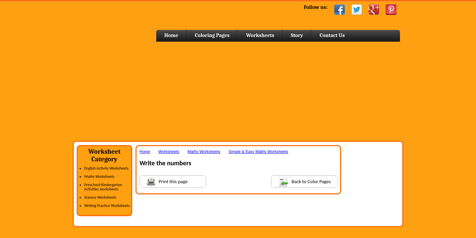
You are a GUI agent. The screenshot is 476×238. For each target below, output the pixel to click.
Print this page (164, 181)
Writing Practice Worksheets (107, 205)
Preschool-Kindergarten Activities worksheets (103, 186)
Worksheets (260, 35)
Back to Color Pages (301, 181)
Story (297, 35)
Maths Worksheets (99, 176)
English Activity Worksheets (106, 168)
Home (125, 20)
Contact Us (332, 35)
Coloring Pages (212, 35)
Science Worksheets (100, 197)
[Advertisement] (238, 91)
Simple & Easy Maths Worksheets (258, 151)
